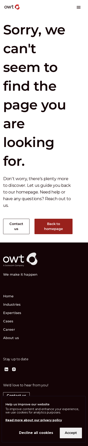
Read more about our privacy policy (33, 420)
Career (9, 330)
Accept (71, 433)
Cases (8, 321)
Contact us (16, 226)
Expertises (12, 313)
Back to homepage (53, 226)
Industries (11, 305)
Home (8, 296)
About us (11, 338)
